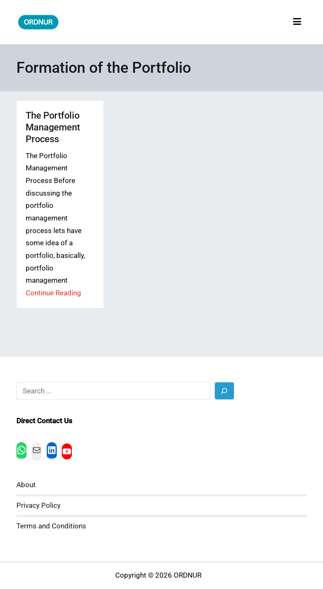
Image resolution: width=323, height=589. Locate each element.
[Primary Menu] (297, 22)
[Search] (224, 390)
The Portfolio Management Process (53, 127)
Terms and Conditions (51, 526)
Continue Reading (53, 293)
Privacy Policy (38, 505)
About (26, 485)
